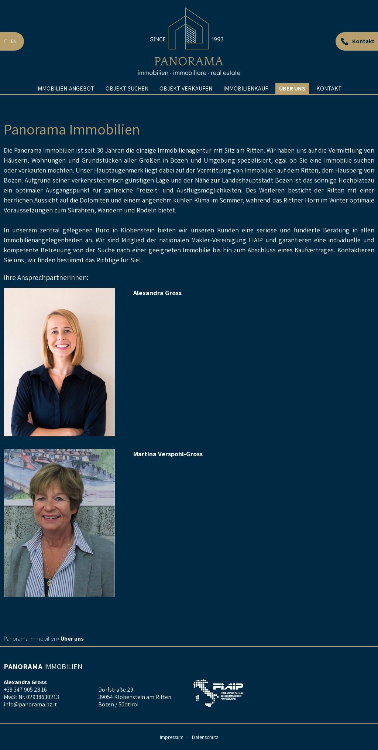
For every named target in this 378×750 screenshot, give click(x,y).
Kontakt (329, 101)
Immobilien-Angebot (65, 101)
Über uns (292, 101)
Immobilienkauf (245, 101)
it (5, 48)
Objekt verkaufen (185, 101)
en (14, 48)
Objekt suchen (127, 101)
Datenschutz (205, 737)
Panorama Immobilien (30, 638)
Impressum (171, 737)
